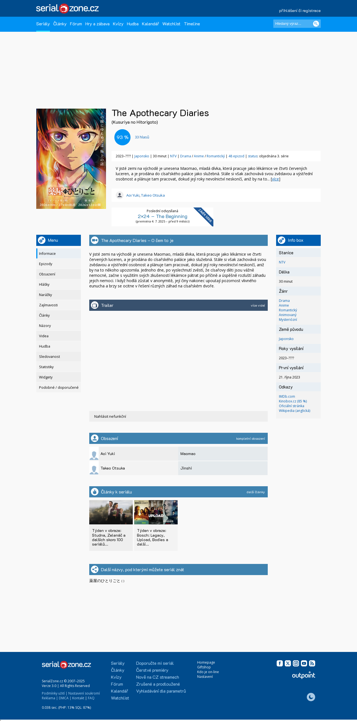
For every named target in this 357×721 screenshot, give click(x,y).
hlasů (142, 137)
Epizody (45, 263)
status (252, 156)
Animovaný (287, 314)
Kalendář (150, 23)
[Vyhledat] (316, 24)
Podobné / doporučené (59, 387)
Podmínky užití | (54, 693)
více (275, 179)
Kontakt (78, 698)
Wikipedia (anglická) (294, 410)
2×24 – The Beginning (162, 216)
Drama (186, 156)
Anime (199, 156)
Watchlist (171, 23)
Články (60, 23)
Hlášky (44, 284)
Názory (45, 325)
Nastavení (205, 676)
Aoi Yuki (132, 195)
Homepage (206, 662)
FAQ (91, 698)
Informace (47, 253)
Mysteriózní (288, 319)
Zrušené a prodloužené (158, 684)
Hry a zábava (97, 23)
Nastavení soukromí (84, 693)
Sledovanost (49, 356)
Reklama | (50, 698)
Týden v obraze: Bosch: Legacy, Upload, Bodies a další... (152, 537)
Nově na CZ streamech (157, 677)
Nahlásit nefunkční (110, 416)
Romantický (216, 156)
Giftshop (204, 667)
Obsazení (47, 274)
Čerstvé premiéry (152, 670)
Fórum (76, 23)
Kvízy (118, 23)
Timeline (192, 23)
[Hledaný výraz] (297, 23)
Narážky (45, 294)
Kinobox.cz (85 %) (293, 401)
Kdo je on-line (208, 671)
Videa (44, 336)
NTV (173, 156)
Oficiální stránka (291, 406)
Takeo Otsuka (153, 195)
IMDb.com (287, 396)
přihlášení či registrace (300, 10)
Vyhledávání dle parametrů (161, 691)
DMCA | (65, 698)
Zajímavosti (48, 305)
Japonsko (141, 156)
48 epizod (236, 156)
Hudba (133, 23)
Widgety (45, 377)
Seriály (43, 23)
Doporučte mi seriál (155, 663)
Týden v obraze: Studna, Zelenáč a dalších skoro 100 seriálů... (109, 537)
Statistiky (46, 367)
